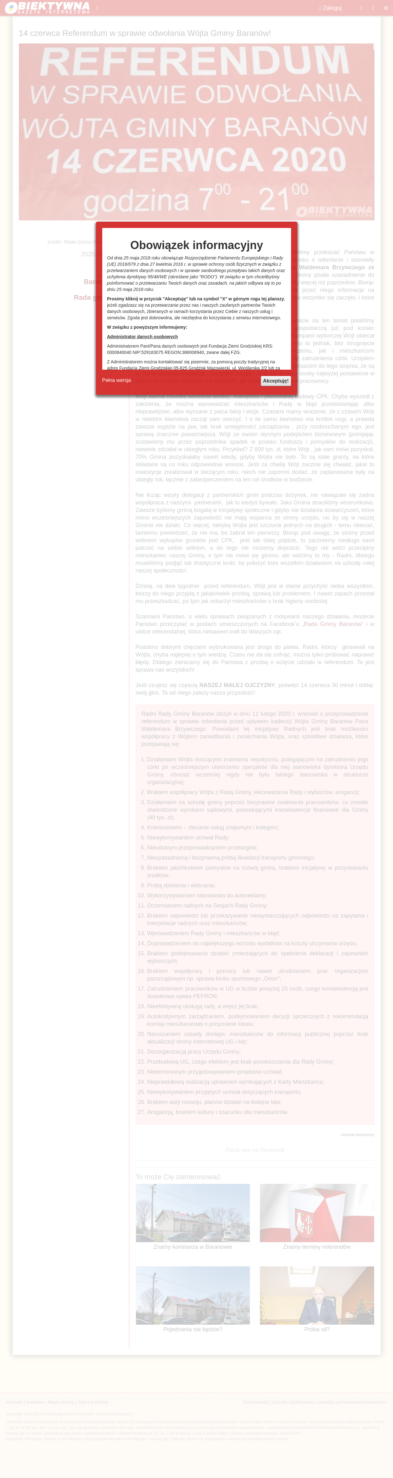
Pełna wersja (116, 380)
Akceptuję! (276, 381)
